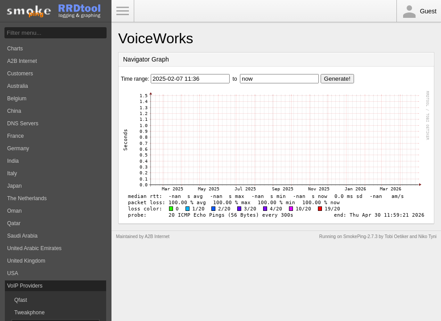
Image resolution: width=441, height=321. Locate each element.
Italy (12, 173)
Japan (14, 186)
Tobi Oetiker (396, 236)
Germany (18, 148)
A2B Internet (22, 61)
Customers (20, 73)
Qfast (20, 300)
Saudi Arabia (22, 236)
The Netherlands (27, 198)
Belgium (16, 98)
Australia (17, 86)
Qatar (14, 223)
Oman (14, 211)
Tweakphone (29, 312)
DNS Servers (22, 123)
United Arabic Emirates (34, 248)
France (15, 136)
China (14, 111)
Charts (15, 48)
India (13, 161)
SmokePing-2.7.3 (360, 236)
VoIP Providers (24, 286)
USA (12, 273)
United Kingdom (26, 261)
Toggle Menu (122, 11)
